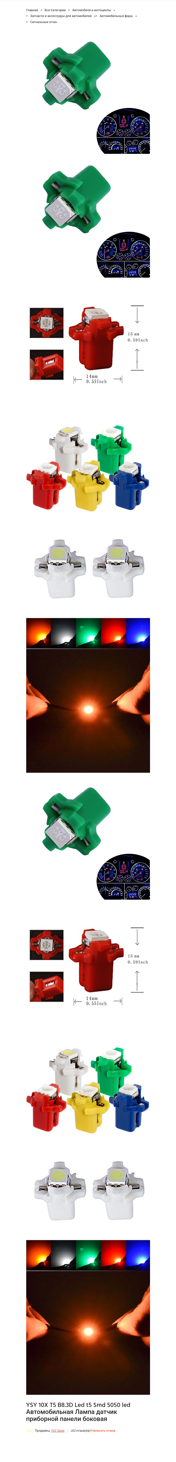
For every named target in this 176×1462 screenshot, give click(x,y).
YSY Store (57, 1430)
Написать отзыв (103, 1430)
